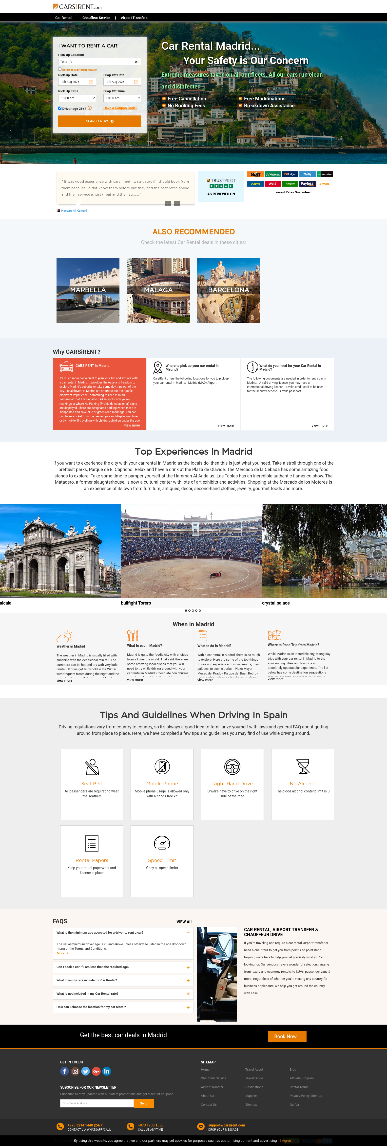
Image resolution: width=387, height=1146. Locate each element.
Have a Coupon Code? (120, 108)
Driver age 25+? (75, 108)
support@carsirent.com (226, 1125)
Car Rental (63, 17)
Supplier (251, 1096)
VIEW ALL (185, 922)
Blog (293, 1069)
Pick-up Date (68, 75)
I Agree (285, 1141)
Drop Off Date (113, 75)
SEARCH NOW (99, 121)
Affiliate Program (302, 1078)
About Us (207, 1096)
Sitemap (251, 1104)
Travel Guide (254, 1078)
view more (132, 425)
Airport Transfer (212, 1087)
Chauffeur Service (96, 17)
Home (205, 1069)
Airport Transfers (134, 17)
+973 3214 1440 (80, 1125)
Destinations (254, 1087)
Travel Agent (254, 1069)
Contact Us (209, 1104)
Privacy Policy (300, 1096)
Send (144, 1103)
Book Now (287, 1036)
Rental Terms (299, 1087)
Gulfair (294, 1104)
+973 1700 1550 (150, 1125)
